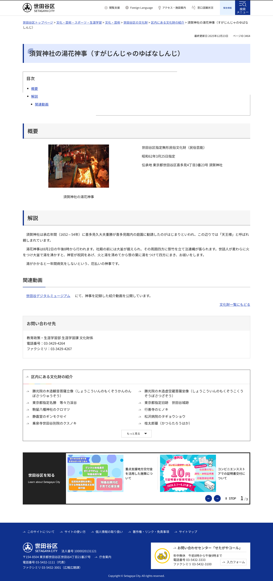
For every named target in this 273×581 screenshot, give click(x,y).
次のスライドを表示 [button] (220, 497)
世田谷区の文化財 (135, 22)
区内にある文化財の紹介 (167, 22)
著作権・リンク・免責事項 (151, 531)
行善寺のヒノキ (156, 408)
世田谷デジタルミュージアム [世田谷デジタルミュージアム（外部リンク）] (48, 295)
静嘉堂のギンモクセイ (49, 415)
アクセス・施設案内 (174, 7)
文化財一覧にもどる (235, 303)
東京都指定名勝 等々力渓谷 (54, 402)
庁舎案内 (105, 556)
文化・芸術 (112, 22)
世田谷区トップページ (38, 22)
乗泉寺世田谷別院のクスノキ (54, 422)
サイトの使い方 (75, 531)
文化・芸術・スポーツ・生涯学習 (79, 22)
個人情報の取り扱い (109, 531)
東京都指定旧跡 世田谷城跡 (166, 402)
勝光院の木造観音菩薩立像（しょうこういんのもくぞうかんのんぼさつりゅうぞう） (81, 392)
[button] (112, 8)
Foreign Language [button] (141, 7)
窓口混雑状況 (205, 7)
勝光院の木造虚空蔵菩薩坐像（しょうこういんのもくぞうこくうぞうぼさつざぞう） (193, 392)
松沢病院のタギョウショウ (164, 415)
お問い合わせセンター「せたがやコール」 (209, 547)
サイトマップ (188, 531)
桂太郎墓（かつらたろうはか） (168, 422)
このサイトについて (41, 531)
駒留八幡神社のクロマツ (51, 408)
